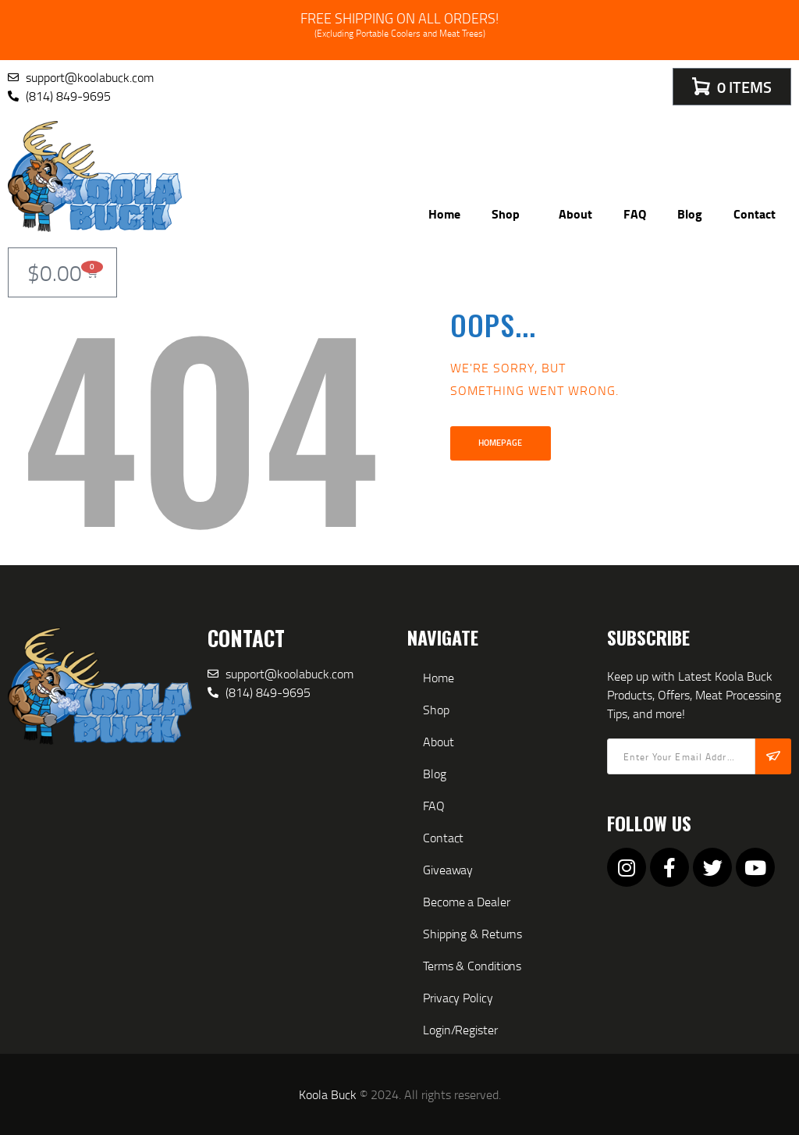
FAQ (634, 213)
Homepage (500, 442)
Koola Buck (328, 1094)
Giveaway (448, 869)
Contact (754, 213)
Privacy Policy (458, 997)
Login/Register (460, 1029)
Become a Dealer (466, 901)
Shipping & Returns (472, 933)
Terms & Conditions (472, 965)
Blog (689, 213)
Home (444, 213)
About (575, 213)
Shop (509, 213)
